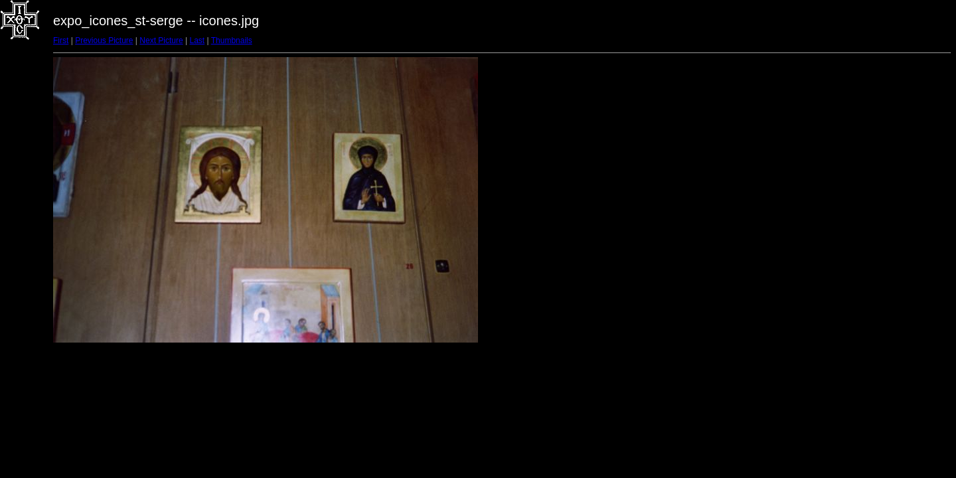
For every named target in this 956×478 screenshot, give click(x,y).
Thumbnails (231, 40)
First (60, 40)
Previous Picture (104, 40)
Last (196, 40)
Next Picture (161, 40)
